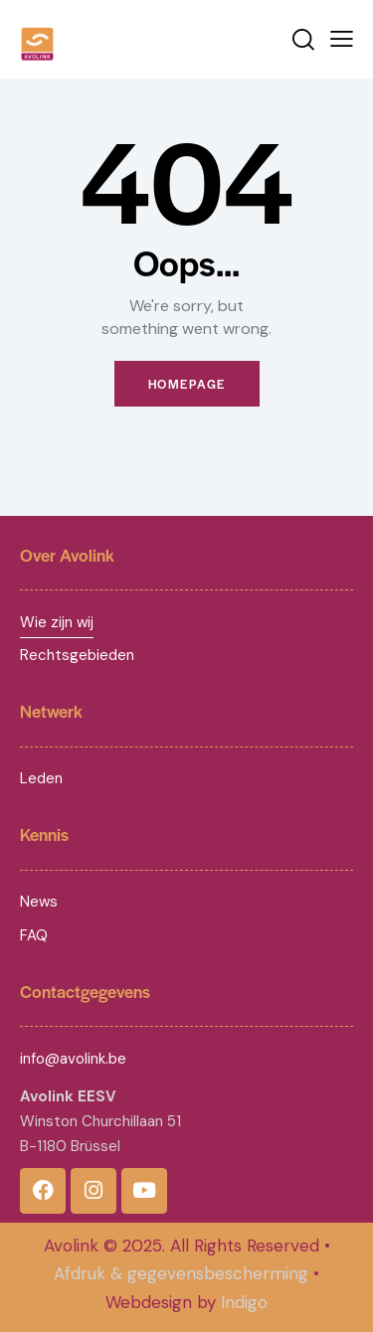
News (39, 902)
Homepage (187, 384)
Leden (41, 778)
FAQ (34, 935)
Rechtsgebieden (77, 655)
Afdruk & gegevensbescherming (181, 1273)
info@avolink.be (73, 1059)
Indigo (244, 1302)
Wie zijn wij (56, 622)
